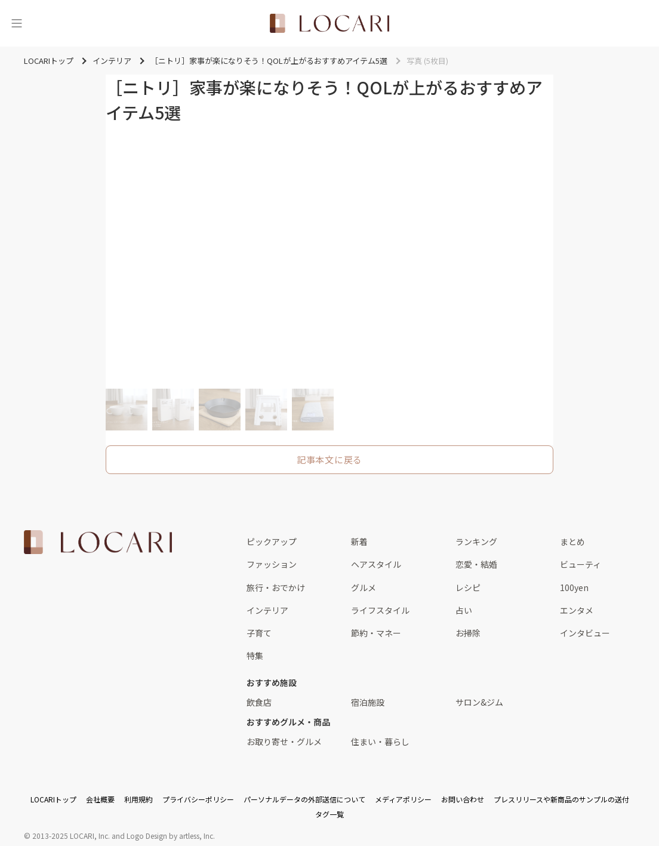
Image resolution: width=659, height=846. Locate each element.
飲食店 (259, 702)
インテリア (267, 610)
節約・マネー (376, 633)
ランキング (476, 541)
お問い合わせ (462, 799)
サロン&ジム (479, 702)
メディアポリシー (403, 799)
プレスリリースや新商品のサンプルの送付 (561, 799)
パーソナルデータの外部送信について (304, 799)
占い (463, 610)
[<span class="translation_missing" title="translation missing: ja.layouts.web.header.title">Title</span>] (329, 23)
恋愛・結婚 (476, 564)
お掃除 (468, 633)
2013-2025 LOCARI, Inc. (71, 835)
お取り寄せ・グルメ (284, 741)
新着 (359, 541)
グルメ (363, 587)
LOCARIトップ (53, 799)
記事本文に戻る (329, 459)
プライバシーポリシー (198, 799)
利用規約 (138, 799)
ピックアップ (272, 541)
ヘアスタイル (376, 564)
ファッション (272, 564)
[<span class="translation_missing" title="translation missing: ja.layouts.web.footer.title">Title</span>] (98, 542)
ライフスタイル (380, 610)
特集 (255, 656)
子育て (259, 633)
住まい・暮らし (380, 741)
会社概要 (100, 799)
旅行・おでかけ (276, 587)
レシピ (468, 587)
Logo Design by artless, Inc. (171, 835)
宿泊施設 (367, 702)
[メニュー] (17, 23)
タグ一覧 (329, 814)
